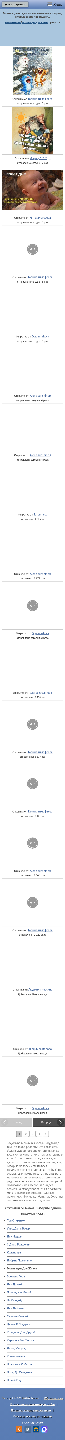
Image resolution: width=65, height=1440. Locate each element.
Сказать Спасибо (18, 1316)
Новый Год (14, 1380)
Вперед (46, 1122)
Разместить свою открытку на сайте (32, 1404)
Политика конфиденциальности (31, 1410)
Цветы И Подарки (18, 1324)
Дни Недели (14, 1236)
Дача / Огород (16, 1348)
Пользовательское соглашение (32, 1416)
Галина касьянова (40, 692)
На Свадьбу (14, 1300)
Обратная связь (53, 1398)
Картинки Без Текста (20, 1340)
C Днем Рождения (18, 1244)
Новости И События (20, 1364)
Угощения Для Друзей (21, 1332)
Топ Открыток (16, 1220)
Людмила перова (40, 1048)
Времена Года (16, 1276)
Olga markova (40, 336)
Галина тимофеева (40, 98)
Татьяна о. (40, 514)
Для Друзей (14, 1284)
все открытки (15, 4)
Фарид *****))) (40, 158)
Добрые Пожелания (20, 1260)
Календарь (14, 1252)
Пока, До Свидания (19, 1372)
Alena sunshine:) (40, 395)
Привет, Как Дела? (19, 1292)
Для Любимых (16, 1308)
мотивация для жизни (35, 22)
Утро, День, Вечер (18, 1228)
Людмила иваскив (40, 989)
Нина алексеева (40, 217)
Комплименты (16, 1356)
